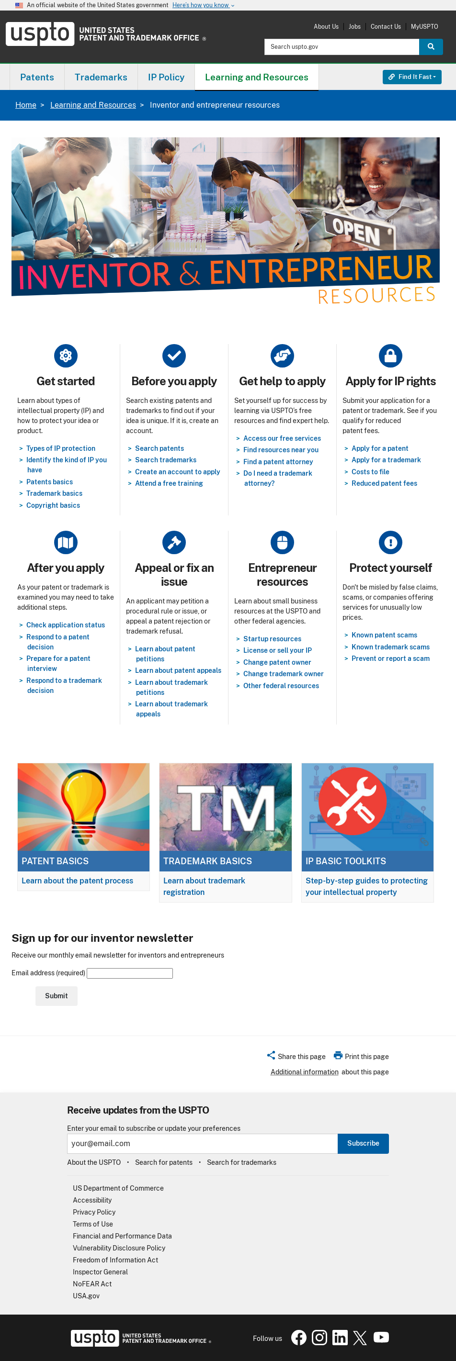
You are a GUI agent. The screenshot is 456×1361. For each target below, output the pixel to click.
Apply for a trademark (386, 460)
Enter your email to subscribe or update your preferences (153, 1128)
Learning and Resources (93, 105)
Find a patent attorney (278, 462)
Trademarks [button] (101, 77)
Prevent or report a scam (391, 658)
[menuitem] (37, 77)
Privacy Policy (94, 1212)
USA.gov (86, 1296)
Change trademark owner (283, 674)
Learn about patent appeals (178, 670)
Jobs (355, 26)
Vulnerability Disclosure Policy (119, 1248)
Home (25, 105)
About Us (326, 26)
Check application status (65, 625)
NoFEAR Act (92, 1284)
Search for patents (164, 1162)
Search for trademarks (241, 1162)
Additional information (305, 1072)
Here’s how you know (204, 5)
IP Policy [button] (166, 77)
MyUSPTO (424, 26)
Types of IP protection (60, 448)
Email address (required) (92, 973)
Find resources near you (281, 450)
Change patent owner (277, 662)
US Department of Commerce (118, 1188)
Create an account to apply (177, 472)
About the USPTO (94, 1162)
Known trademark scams (391, 647)
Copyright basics (53, 505)
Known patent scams (384, 635)
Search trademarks (165, 460)
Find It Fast (410, 76)
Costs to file (370, 472)
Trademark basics (54, 493)
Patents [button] (37, 77)
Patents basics (49, 482)
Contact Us (386, 26)
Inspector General (100, 1272)
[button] (296, 1058)
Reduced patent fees (384, 483)
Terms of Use (93, 1224)
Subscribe (363, 1143)
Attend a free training (169, 483)
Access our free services (282, 438)
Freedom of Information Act (115, 1260)
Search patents (159, 448)
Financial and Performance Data (122, 1236)
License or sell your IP (277, 650)
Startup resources (272, 639)
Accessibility (92, 1200)
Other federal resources (281, 686)
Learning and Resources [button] (256, 77)
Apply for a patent (380, 448)
